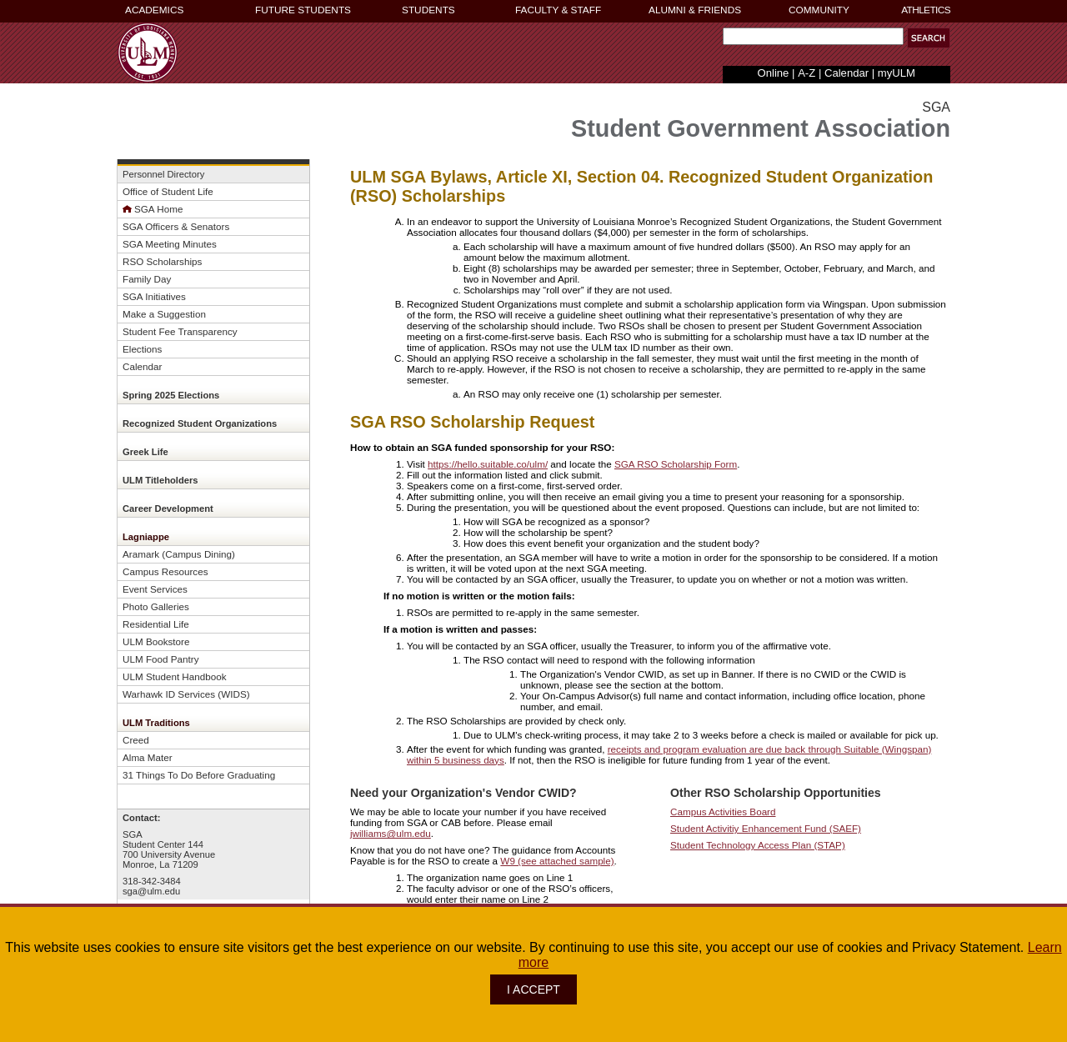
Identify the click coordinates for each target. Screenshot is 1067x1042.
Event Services (155, 589)
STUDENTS (428, 10)
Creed (136, 739)
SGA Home (158, 208)
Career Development (168, 508)
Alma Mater (148, 757)
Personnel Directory (163, 174)
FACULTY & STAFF (558, 10)
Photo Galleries (156, 606)
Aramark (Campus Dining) (179, 554)
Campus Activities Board (723, 811)
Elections (142, 348)
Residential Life (156, 624)
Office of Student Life (168, 191)
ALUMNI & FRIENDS (695, 10)
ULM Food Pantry (160, 659)
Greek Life (145, 452)
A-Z (806, 73)
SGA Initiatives (154, 296)
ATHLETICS (925, 10)
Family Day (147, 278)
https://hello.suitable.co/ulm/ (488, 463)
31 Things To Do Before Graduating (199, 774)
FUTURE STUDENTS (303, 10)
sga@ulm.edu (151, 891)
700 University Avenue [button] (169, 854)
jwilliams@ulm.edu (390, 833)
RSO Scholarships (162, 261)
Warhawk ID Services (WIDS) (186, 694)
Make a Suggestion (164, 313)
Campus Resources (165, 571)
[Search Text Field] (813, 36)
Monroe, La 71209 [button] (160, 864)
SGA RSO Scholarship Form (675, 463)
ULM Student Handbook (175, 676)
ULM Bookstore (156, 641)
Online (773, 73)
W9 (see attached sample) (557, 860)
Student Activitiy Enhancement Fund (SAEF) (765, 828)
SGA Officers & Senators (176, 226)
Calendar (846, 73)
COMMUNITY (819, 10)
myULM (896, 73)
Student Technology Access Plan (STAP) (757, 844)
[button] (928, 38)
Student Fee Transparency (180, 331)
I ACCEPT (533, 989)
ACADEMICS (154, 10)
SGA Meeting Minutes (170, 243)
